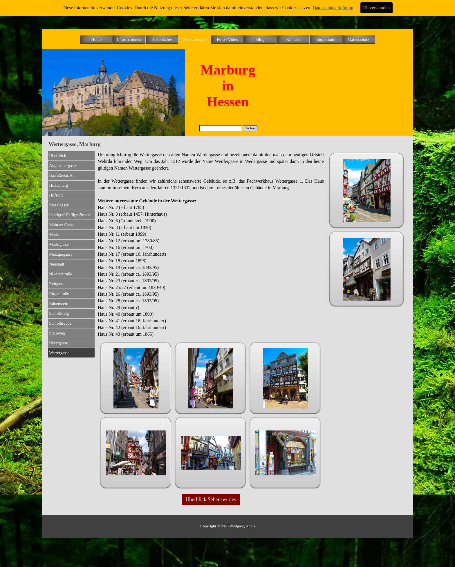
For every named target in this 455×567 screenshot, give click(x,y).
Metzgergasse (60, 254)
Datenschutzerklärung (333, 7)
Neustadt (56, 264)
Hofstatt (56, 195)
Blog (260, 39)
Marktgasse (59, 244)
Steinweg (57, 333)
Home (96, 39)
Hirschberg (58, 185)
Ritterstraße (59, 293)
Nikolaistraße (60, 274)
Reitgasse (57, 283)
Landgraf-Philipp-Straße (70, 214)
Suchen (249, 128)
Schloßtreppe (60, 323)
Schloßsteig (59, 313)
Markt (54, 234)
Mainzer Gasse (62, 224)
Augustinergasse (63, 165)
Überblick (57, 155)
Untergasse (58, 343)
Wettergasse (59, 352)
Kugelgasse (59, 205)
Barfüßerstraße (61, 175)
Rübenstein (58, 303)
